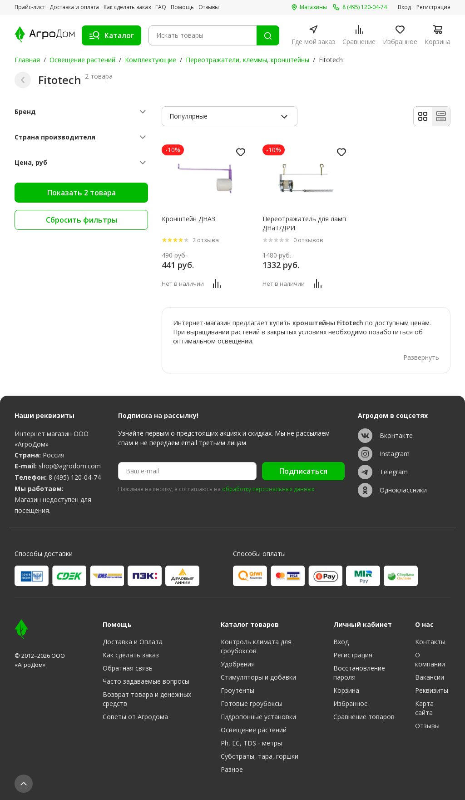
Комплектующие (150, 59)
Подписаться (303, 471)
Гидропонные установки (258, 716)
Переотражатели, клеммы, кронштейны (247, 59)
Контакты (430, 641)
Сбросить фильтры (81, 220)
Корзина (346, 690)
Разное (232, 769)
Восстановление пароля (359, 672)
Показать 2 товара (81, 193)
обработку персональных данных (268, 489)
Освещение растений (82, 59)
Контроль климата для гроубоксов (256, 646)
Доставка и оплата (74, 7)
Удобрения (238, 664)
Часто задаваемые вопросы (146, 681)
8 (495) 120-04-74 (75, 477)
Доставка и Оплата (133, 641)
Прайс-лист (30, 7)
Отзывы (208, 7)
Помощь (182, 7)
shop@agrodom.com (70, 466)
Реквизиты (431, 690)
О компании (430, 659)
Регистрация (433, 7)
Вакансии (429, 677)
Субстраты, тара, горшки (259, 756)
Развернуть (421, 357)
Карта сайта (424, 708)
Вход (404, 7)
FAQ (160, 7)
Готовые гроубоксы (251, 703)
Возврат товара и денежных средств (147, 699)
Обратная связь (128, 668)
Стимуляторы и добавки (258, 677)
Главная (27, 59)
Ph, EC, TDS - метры (251, 743)
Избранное (350, 703)
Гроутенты (237, 690)
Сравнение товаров (364, 716)
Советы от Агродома (135, 716)
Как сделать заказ (127, 7)
